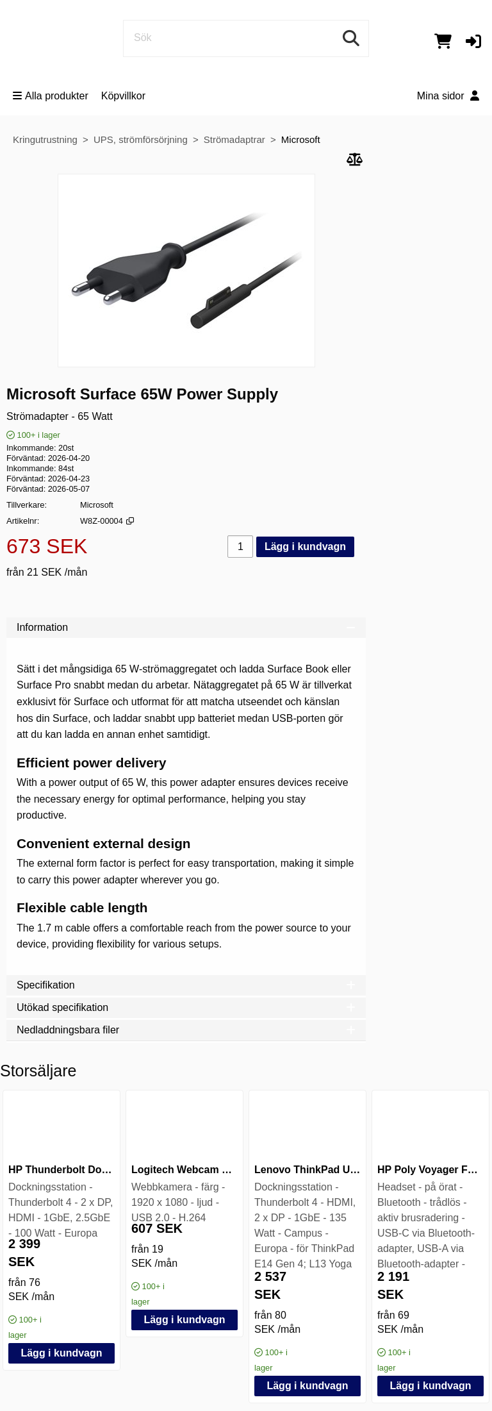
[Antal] (240, 546)
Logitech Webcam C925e (191, 1169)
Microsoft (300, 139)
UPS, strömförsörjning (141, 139)
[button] (473, 41)
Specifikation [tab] (186, 985)
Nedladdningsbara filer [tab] (186, 1029)
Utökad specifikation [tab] (186, 1007)
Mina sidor (448, 95)
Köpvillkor (123, 95)
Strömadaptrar (234, 139)
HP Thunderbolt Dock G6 (68, 1169)
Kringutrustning (45, 139)
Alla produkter (50, 95)
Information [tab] (186, 627)
